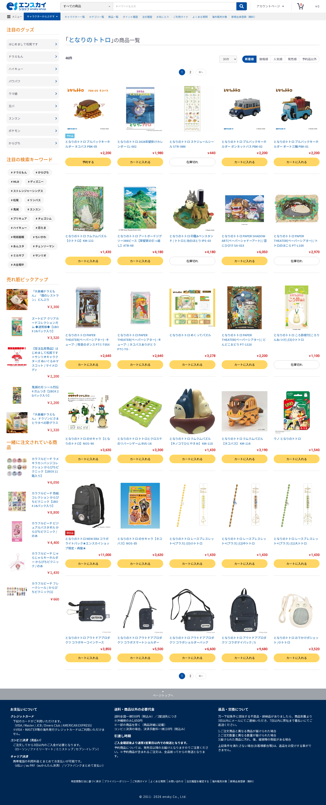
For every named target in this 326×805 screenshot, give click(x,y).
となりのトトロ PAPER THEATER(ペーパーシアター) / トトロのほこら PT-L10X (296, 240)
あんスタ (18, 246)
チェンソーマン (44, 246)
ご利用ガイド (180, 16)
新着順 (249, 59)
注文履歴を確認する (197, 781)
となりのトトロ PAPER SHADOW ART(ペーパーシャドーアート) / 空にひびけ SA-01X (244, 240)
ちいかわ (40, 237)
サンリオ (40, 255)
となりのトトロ (89, 39)
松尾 (16, 200)
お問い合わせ (175, 781)
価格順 (263, 59)
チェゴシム (45, 218)
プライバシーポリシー (116, 781)
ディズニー (37, 182)
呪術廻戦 (18, 237)
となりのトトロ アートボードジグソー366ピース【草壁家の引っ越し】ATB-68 (139, 240)
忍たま (42, 228)
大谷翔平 (18, 265)
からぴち (43, 172)
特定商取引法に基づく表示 (86, 781)
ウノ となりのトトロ (287, 438)
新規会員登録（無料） (244, 16)
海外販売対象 (219, 16)
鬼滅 (16, 209)
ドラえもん (20, 172)
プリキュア (20, 218)
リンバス (35, 200)
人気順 (278, 59)
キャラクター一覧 (75, 16)
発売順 (292, 59)
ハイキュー (20, 228)
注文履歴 (147, 16)
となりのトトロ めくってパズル (190, 335)
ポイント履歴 (130, 16)
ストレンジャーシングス (28, 191)
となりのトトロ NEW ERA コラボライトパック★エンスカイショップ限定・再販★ (87, 543)
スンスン (35, 209)
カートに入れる (140, 162)
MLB (16, 182)
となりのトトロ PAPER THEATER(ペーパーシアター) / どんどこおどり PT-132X (244, 339)
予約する (88, 162)
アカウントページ (269, 6)
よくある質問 (200, 16)
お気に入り (162, 16)
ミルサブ (18, 255)
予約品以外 (309, 59)
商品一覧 (113, 16)
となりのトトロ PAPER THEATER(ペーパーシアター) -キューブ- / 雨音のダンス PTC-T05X (87, 339)
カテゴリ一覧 (96, 16)
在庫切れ (192, 162)
